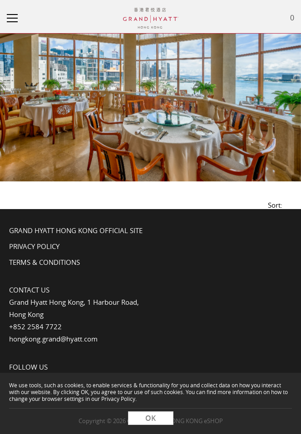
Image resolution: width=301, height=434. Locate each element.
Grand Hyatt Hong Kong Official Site (76, 230)
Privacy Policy (34, 246)
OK (150, 418)
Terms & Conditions (44, 262)
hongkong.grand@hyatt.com (53, 338)
